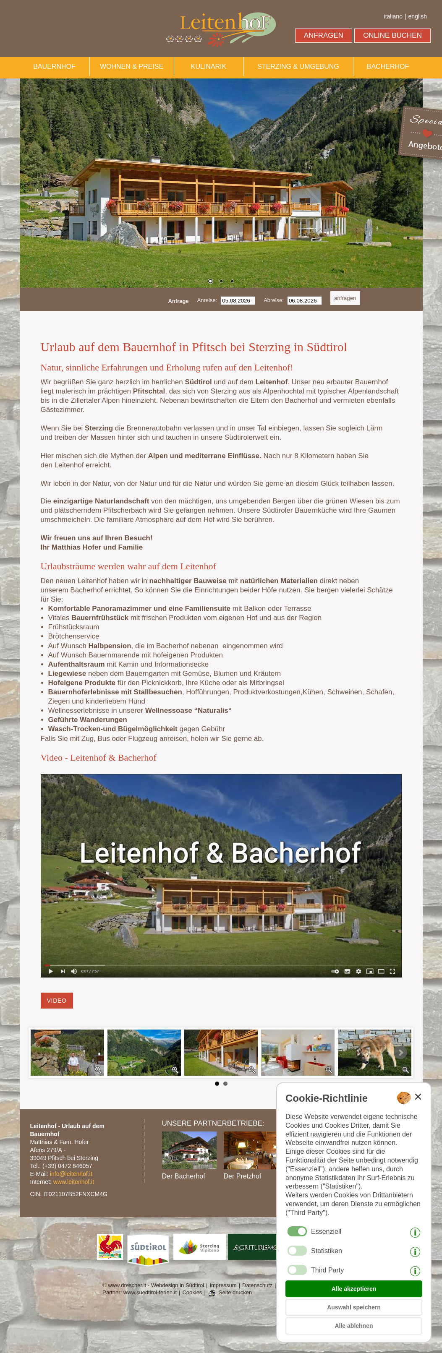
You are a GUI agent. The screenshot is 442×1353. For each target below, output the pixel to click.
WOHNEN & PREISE (131, 66)
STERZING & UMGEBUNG (298, 66)
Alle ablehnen (354, 1325)
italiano (393, 16)
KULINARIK (208, 66)
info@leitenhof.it (71, 1174)
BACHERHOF (388, 66)
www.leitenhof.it (73, 1181)
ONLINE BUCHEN (392, 35)
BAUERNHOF (54, 66)
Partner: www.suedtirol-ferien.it (139, 1292)
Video (57, 1000)
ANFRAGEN (323, 35)
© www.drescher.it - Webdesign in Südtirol (153, 1285)
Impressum (222, 1285)
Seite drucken (235, 1292)
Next (400, 1052)
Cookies (192, 1292)
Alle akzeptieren (354, 1288)
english (417, 16)
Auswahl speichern (354, 1307)
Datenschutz (257, 1285)
